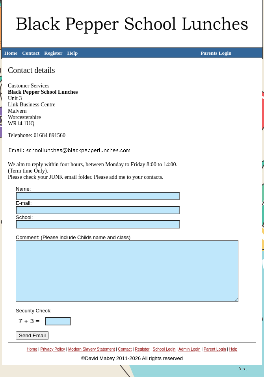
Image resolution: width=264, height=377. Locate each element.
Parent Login (215, 361)
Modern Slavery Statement (91, 361)
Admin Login (189, 361)
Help (72, 53)
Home (10, 53)
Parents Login (216, 53)
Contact (30, 53)
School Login (164, 361)
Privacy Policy (53, 361)
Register (53, 53)
